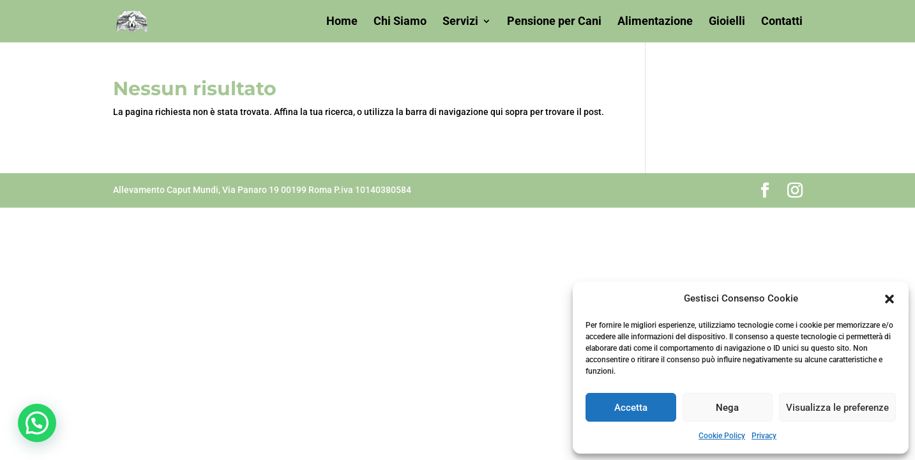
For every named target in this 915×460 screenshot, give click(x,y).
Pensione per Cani (554, 22)
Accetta (630, 407)
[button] (889, 299)
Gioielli (727, 22)
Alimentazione (655, 22)
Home (342, 22)
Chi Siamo (400, 22)
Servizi (460, 22)
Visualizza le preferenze (837, 407)
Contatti (782, 22)
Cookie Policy (722, 435)
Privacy (764, 435)
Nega (727, 407)
